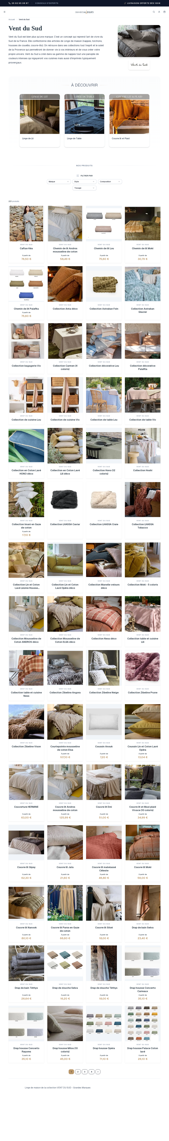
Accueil (12, 19)
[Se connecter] (159, 11)
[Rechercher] (153, 11)
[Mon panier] (164, 11)
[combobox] (59, 181)
